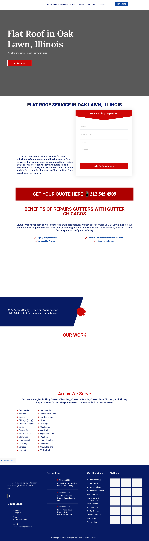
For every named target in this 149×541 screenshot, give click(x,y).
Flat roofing (92, 522)
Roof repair (91, 518)
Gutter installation (95, 487)
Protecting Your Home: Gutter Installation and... (65, 512)
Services (91, 4)
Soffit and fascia (94, 494)
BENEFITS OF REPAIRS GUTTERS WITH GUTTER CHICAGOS (75, 211)
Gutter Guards (93, 511)
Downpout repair (94, 514)
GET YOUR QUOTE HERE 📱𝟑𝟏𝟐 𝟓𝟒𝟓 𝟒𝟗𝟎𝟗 (74, 194)
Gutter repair (92, 483)
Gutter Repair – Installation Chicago (61, 4)
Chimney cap (92, 507)
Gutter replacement (95, 491)
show (12, 461)
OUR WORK (74, 335)
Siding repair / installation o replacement (93, 501)
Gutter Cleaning (94, 480)
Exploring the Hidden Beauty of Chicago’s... (67, 484)
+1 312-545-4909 (19, 63)
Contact (102, 4)
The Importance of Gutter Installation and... (66, 498)
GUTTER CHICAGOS (28, 156)
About (81, 4)
